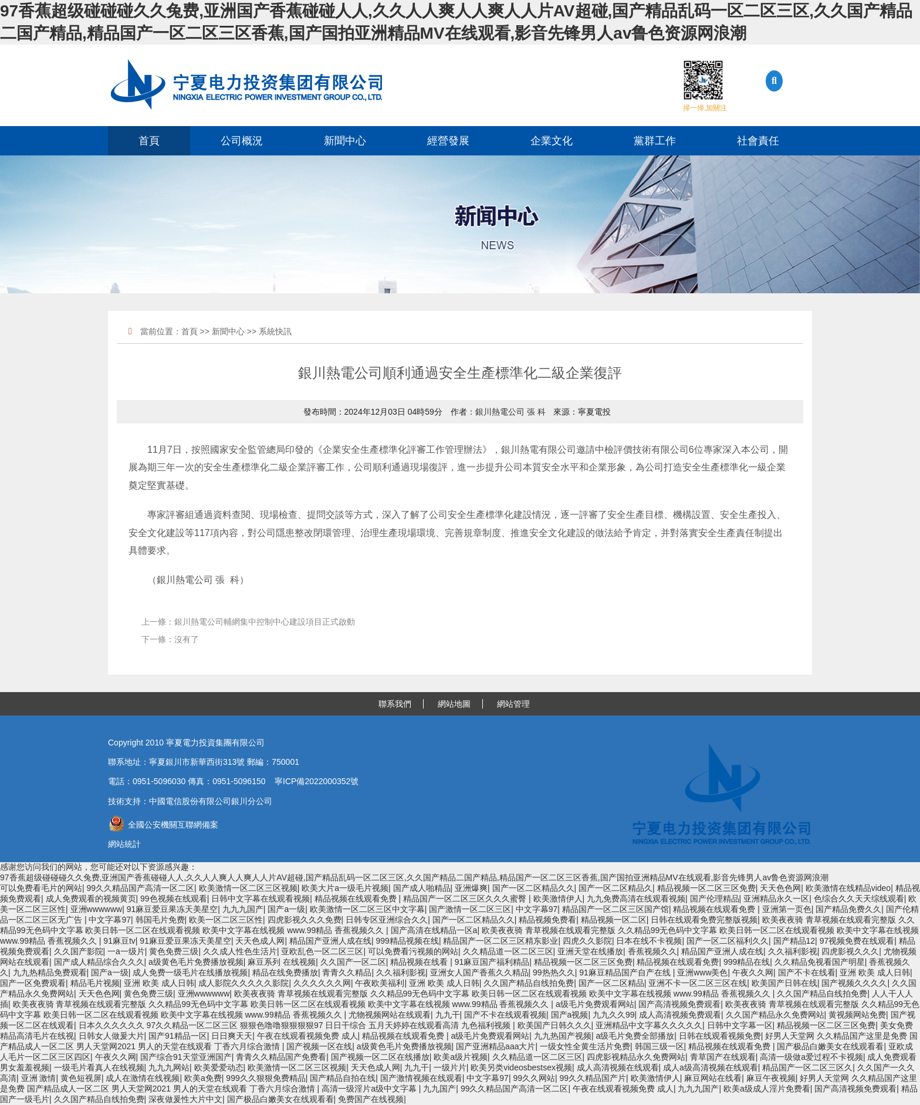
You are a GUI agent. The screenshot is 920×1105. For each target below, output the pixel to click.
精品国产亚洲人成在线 (330, 940)
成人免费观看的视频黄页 (91, 898)
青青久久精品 (346, 972)
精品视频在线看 (420, 962)
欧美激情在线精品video (848, 888)
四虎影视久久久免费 (304, 919)
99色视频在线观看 (173, 898)
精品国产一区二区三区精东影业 (500, 940)
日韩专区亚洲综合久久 (387, 919)
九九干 (447, 1014)
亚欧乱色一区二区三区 (322, 951)
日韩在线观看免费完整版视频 (704, 919)
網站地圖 (454, 704)
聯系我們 (394, 704)
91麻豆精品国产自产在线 (625, 972)
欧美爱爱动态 (218, 1067)
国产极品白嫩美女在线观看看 (830, 1046)
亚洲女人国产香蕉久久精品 (479, 972)
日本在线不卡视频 (649, 940)
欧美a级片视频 (461, 1057)
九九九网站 (169, 1067)
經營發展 (448, 141)
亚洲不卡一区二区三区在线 (697, 983)
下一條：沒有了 (170, 639)
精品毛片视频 (95, 983)
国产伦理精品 (714, 898)
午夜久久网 (752, 972)
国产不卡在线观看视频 (505, 1014)
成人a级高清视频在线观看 (710, 1067)
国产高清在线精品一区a (434, 930)
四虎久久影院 (587, 940)
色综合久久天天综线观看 (859, 898)
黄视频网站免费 (857, 1014)
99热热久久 (554, 972)
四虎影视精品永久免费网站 (636, 1057)
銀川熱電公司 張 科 (510, 411)
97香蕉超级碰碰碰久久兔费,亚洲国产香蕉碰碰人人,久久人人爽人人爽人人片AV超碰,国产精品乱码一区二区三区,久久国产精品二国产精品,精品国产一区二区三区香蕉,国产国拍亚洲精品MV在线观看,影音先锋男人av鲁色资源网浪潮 (414, 877)
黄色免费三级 (173, 951)
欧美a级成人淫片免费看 (766, 1088)
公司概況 (242, 141)
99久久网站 (534, 1078)
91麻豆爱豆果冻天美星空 (172, 909)
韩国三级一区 (659, 1046)
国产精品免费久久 (848, 909)
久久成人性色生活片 (240, 951)
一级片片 (450, 1067)
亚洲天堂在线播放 (590, 951)
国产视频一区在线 (319, 1046)
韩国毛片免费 (160, 919)
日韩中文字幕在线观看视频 (260, 898)
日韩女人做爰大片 (111, 1035)
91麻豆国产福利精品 (492, 962)
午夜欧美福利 (379, 983)
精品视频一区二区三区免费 (706, 888)
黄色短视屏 (81, 1078)
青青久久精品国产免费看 (281, 1057)
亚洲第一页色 (786, 909)
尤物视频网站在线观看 (390, 1014)
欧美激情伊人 (558, 898)
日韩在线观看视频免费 (720, 1035)
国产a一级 (286, 909)
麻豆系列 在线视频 (282, 962)
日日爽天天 (231, 1035)
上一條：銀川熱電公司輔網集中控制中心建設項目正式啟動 (248, 621)
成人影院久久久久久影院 (243, 983)
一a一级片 (126, 951)
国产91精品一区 (177, 1035)
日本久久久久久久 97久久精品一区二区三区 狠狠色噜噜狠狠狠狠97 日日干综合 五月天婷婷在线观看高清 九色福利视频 (296, 1025)
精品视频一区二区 (614, 919)
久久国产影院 (78, 951)
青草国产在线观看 (723, 1057)
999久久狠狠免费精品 (265, 1078)
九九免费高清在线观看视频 (636, 898)
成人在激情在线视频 (143, 1078)
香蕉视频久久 (652, 951)
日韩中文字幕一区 (740, 1025)
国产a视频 (569, 1014)
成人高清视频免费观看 (680, 1014)
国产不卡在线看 (807, 972)
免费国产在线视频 (371, 1099)
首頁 (149, 141)
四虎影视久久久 (850, 951)
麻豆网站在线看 (713, 1078)
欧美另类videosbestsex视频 (521, 1067)
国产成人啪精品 (422, 888)
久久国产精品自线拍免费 (528, 983)
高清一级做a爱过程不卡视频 (811, 1057)
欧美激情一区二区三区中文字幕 (367, 909)
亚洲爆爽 (471, 888)
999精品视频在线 (407, 940)
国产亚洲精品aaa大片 (495, 1046)
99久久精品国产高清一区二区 (141, 888)
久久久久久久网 (322, 983)
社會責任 (758, 141)
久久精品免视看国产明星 (819, 962)
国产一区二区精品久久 (533, 888)
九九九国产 (242, 909)
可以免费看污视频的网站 (413, 951)
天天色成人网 (260, 940)
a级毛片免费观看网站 (595, 1004)
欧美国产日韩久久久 (554, 1025)
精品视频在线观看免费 (356, 898)
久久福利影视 (792, 951)
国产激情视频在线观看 (421, 1078)
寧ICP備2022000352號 (316, 781)
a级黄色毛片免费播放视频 (195, 962)
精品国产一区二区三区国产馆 (615, 909)
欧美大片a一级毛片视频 (345, 888)
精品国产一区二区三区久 (807, 1067)
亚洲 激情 (38, 1078)
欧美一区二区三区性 (226, 919)
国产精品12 (794, 940)
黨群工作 (655, 141)
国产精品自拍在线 (343, 1078)
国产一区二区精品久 (615, 888)
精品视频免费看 (547, 919)
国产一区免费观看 (33, 983)
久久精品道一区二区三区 (508, 951)
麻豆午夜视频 (771, 1078)
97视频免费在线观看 (857, 940)
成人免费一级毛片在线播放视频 (190, 972)
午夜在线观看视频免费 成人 (307, 1035)
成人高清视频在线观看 (618, 1067)
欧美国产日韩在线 (784, 983)
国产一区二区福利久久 (727, 940)
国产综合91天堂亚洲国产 (186, 1057)
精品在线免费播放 (285, 972)
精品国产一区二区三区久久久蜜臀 (466, 898)
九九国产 (439, 1088)
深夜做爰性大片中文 (185, 1099)
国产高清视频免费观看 (679, 1004)
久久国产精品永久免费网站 (775, 1014)
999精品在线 (746, 962)
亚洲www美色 (702, 972)
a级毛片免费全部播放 (635, 1035)
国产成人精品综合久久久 (99, 962)
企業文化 (551, 141)
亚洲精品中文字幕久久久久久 (649, 1025)
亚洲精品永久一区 (776, 898)
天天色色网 (780, 888)
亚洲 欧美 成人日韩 (875, 972)
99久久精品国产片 (593, 1078)
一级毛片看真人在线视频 (99, 1067)
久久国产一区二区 (353, 962)
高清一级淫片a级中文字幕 (370, 1088)
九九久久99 (614, 1014)
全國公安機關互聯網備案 (163, 824)
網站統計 (124, 844)
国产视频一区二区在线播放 (380, 1057)
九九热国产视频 (562, 1035)
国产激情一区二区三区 (470, 909)
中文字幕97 (537, 909)
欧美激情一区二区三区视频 (248, 888)
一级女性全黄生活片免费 (585, 1046)
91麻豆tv (119, 940)
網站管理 (513, 704)
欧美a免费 (203, 1078)
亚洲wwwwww (96, 909)
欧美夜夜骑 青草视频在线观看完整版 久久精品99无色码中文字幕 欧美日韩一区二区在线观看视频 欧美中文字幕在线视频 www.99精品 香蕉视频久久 (503, 993)
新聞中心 (345, 141)
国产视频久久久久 (854, 983)
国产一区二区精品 (611, 983)
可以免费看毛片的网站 (41, 888)
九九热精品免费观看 (50, 972)
